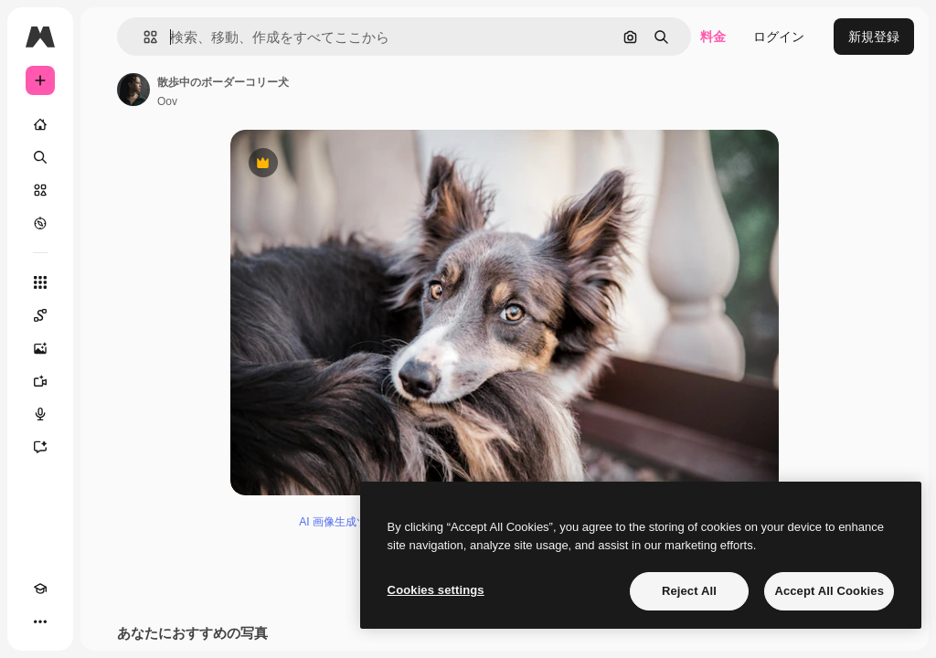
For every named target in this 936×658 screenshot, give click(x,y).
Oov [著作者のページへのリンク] (167, 101)
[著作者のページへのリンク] (133, 89)
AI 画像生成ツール (344, 521)
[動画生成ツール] (40, 381)
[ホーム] (40, 124)
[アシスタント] (40, 447)
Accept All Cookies (829, 591)
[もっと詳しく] (40, 223)
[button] (143, 37)
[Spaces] (40, 315)
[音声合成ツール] (40, 414)
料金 (713, 36)
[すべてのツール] (40, 282)
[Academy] (40, 588)
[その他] (40, 621)
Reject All (689, 591)
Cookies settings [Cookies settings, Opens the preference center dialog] (436, 590)
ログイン (778, 36)
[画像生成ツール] (40, 348)
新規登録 (873, 36)
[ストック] (40, 190)
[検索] (40, 157)
